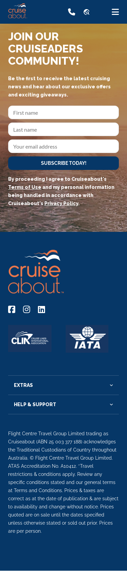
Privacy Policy (61, 203)
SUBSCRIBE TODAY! (63, 163)
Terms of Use (24, 187)
